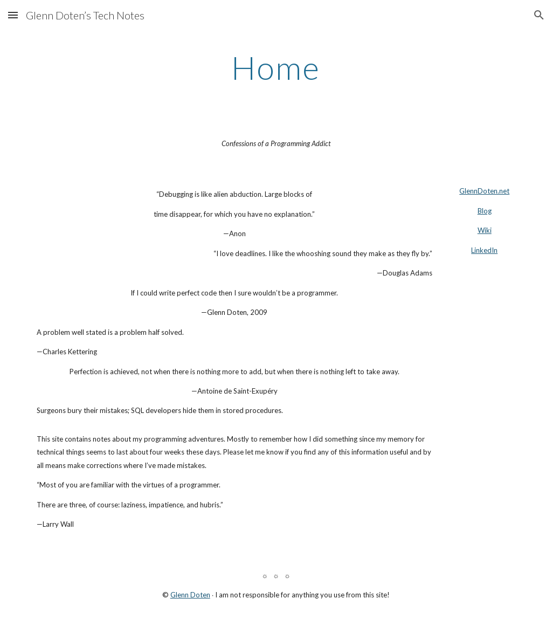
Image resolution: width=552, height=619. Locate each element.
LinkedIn (484, 250)
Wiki (485, 230)
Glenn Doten (190, 594)
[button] (13, 15)
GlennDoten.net (484, 191)
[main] (275, 67)
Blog (485, 211)
